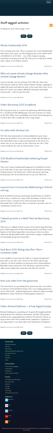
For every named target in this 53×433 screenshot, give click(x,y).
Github (28, 430)
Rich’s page (7, 388)
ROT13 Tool (7, 355)
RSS (51, 25)
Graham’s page (8, 390)
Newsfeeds (7, 346)
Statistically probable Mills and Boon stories (14, 351)
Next (23, 36)
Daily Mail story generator (10, 344)
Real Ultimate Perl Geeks (10, 353)
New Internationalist (9, 381)
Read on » (49, 66)
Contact (6, 360)
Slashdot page (8, 370)
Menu (49, 2)
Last (29, 36)
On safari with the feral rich (14, 130)
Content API (7, 357)
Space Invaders (8, 348)
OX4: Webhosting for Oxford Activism (13, 379)
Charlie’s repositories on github (11, 373)
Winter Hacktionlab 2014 (13, 45)
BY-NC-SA (32, 428)
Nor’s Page (7, 386)
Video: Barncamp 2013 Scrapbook (18, 104)
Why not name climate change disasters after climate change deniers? (24, 75)
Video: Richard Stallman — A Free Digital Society (25, 306)
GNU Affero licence (47, 428)
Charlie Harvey (26, 8)
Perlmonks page (8, 368)
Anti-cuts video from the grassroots (19, 280)
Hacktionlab (7, 384)
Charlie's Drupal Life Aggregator (11, 366)
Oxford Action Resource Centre (11, 393)
